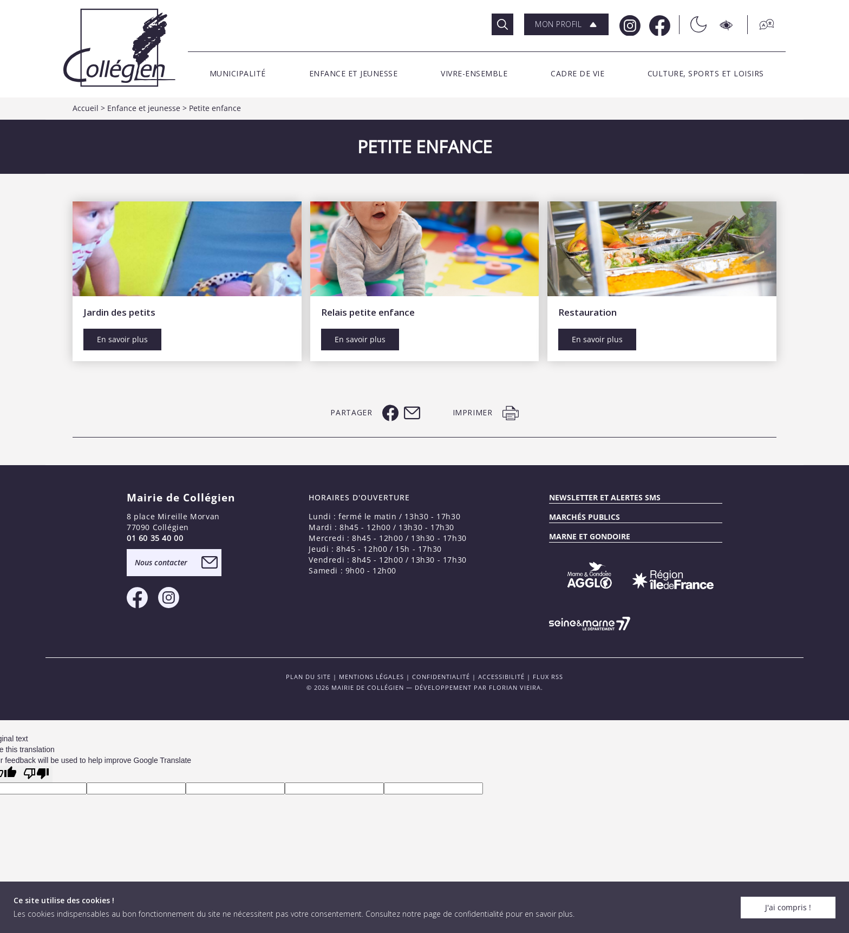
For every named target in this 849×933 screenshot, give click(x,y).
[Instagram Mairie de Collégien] (628, 24)
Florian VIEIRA (515, 687)
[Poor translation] (36, 774)
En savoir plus (122, 339)
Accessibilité (501, 677)
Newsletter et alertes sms (605, 497)
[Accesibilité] (726, 24)
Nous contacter (161, 562)
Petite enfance (215, 108)
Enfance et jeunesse (143, 108)
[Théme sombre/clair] (693, 24)
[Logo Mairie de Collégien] (119, 47)
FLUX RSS (548, 677)
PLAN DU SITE (308, 677)
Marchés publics (584, 517)
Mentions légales (371, 677)
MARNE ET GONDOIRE (589, 536)
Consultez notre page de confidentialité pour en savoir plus (469, 914)
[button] (566, 24)
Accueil (86, 108)
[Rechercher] (502, 24)
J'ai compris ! (788, 907)
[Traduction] (761, 24)
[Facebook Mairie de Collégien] (658, 24)
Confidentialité (441, 677)
